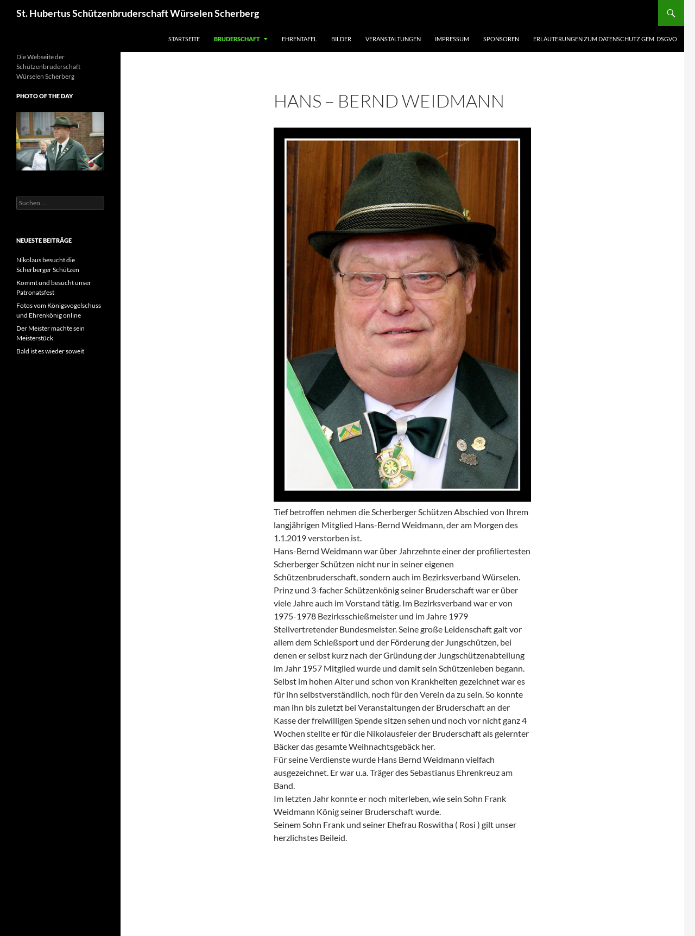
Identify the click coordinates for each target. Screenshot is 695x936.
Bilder (341, 38)
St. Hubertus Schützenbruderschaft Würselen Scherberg (137, 13)
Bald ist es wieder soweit (50, 351)
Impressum (452, 38)
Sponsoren (501, 38)
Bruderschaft (237, 38)
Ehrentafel (299, 38)
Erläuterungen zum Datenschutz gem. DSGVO (605, 38)
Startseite (184, 38)
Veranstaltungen (393, 38)
